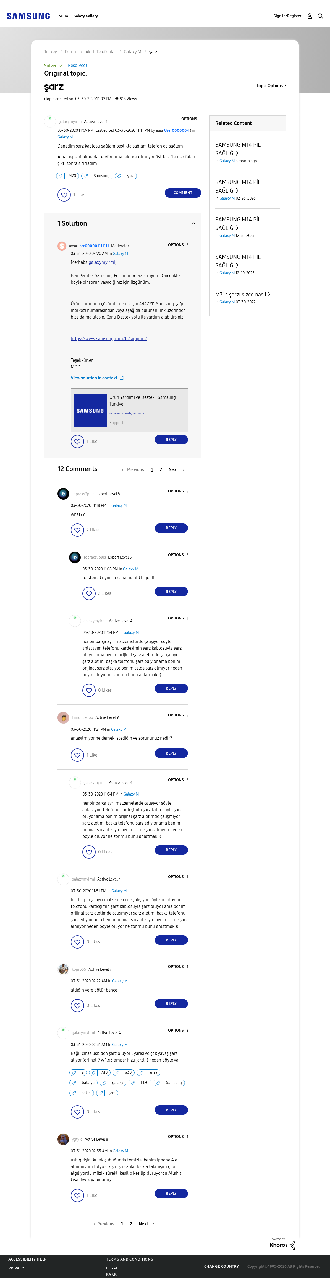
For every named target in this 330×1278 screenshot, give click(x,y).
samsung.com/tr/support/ (126, 413)
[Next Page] (176, 469)
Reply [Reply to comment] (171, 439)
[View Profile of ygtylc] (77, 1139)
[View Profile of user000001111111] (93, 246)
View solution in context (94, 378)
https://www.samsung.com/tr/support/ (109, 338)
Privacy (16, 1268)
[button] (191, 119)
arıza (153, 1072)
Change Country (221, 1266)
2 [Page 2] (161, 469)
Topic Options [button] (269, 85)
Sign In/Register (288, 16)
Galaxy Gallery (86, 16)
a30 (128, 1072)
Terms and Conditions (129, 1259)
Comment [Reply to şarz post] (183, 192)
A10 (104, 1072)
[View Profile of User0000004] (176, 130)
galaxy (117, 1082)
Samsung (101, 176)
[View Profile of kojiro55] (79, 969)
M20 (72, 176)
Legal (112, 1268)
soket (86, 1093)
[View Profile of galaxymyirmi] (70, 121)
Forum (62, 16)
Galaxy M (65, 137)
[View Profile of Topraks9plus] (83, 494)
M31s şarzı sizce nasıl (240, 294)
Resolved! (77, 65)
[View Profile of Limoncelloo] (82, 717)
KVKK (111, 1274)
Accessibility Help (27, 1259)
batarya (88, 1082)
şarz (130, 176)
